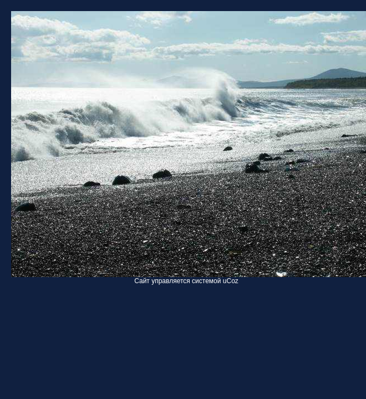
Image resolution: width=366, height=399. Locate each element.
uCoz (230, 281)
